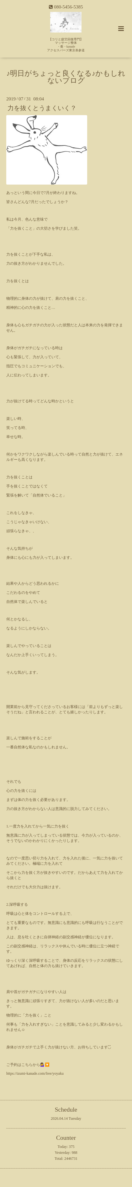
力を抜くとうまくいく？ (42, 108)
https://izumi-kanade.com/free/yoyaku (35, 1073)
